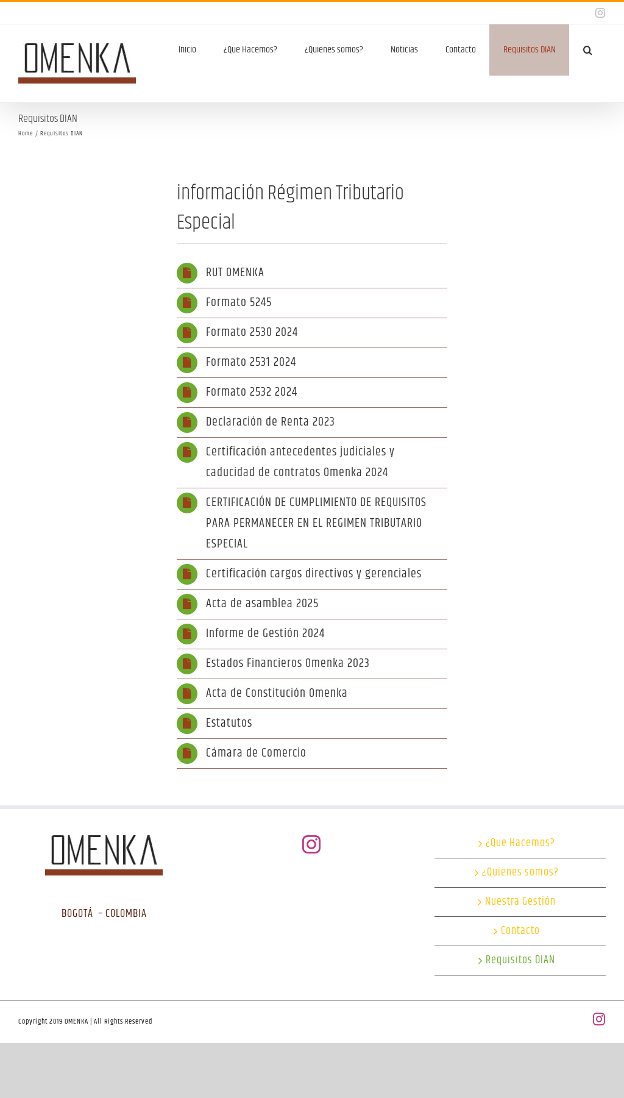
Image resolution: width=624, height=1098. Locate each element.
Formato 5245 (239, 302)
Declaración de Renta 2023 (270, 422)
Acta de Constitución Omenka (277, 693)
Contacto (520, 931)
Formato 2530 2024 (252, 332)
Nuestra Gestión (520, 902)
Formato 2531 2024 (251, 362)
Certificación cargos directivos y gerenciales (314, 574)
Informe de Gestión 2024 (265, 633)
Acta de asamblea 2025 (262, 603)
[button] (587, 50)
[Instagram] (311, 844)
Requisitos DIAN (520, 960)
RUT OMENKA (235, 272)
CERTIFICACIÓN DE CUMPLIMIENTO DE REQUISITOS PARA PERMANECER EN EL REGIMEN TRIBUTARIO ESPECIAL (316, 523)
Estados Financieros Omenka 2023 (288, 663)
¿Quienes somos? (520, 872)
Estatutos (229, 723)
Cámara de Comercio (256, 753)
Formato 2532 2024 (251, 392)
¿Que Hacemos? (520, 843)
